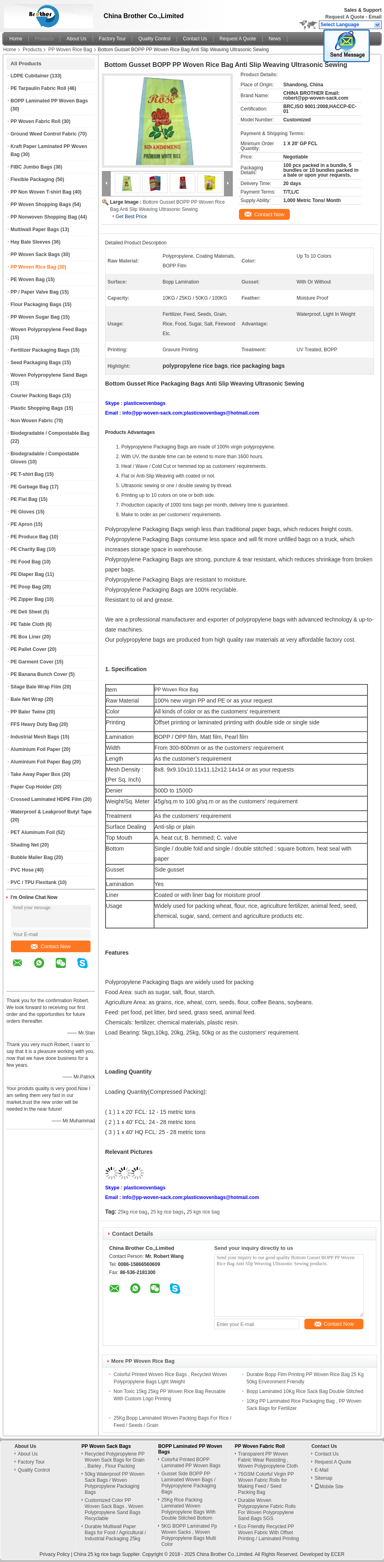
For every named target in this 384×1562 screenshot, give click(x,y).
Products (44, 39)
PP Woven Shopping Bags (41, 204)
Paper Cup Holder (31, 787)
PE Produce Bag (29, 537)
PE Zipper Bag (27, 599)
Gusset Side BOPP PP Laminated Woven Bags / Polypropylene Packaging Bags (188, 1483)
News (275, 39)
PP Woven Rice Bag (70, 49)
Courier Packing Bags (36, 395)
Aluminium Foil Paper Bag (41, 762)
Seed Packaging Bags (36, 362)
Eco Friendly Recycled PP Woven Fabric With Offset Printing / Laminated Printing (268, 1532)
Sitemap (323, 1478)
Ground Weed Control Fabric (44, 134)
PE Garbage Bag (30, 487)
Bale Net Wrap (27, 699)
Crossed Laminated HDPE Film (46, 799)
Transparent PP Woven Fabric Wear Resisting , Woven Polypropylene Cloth (268, 1460)
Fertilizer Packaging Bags (40, 350)
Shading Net (25, 845)
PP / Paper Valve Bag (35, 292)
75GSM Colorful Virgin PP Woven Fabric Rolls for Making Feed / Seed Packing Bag (266, 1483)
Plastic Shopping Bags (37, 408)
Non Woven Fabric (32, 420)
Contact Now (50, 946)
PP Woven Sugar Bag (35, 317)
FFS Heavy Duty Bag (34, 724)
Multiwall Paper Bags (35, 229)
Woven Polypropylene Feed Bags (49, 329)
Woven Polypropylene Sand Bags (49, 375)
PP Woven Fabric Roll (36, 121)
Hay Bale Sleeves (31, 242)
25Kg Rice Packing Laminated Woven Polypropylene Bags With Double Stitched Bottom (188, 1509)
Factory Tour (112, 39)
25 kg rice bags (166, 1212)
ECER (337, 1554)
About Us (76, 39)
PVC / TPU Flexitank (34, 882)
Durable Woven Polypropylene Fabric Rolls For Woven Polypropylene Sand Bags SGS (267, 1509)
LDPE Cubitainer (30, 76)
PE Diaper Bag (27, 574)
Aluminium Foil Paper (35, 749)
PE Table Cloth (27, 624)
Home (15, 39)
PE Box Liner (26, 637)
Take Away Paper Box (35, 774)
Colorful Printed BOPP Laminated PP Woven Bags (190, 1462)
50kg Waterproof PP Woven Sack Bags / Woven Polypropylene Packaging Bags (115, 1483)
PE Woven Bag (27, 279)
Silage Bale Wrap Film (36, 687)
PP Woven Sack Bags (35, 254)
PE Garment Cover (32, 662)
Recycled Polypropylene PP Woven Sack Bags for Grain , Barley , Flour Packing (115, 1460)
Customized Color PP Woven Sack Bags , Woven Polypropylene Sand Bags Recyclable (114, 1509)
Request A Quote (344, 17)
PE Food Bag (26, 562)
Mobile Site (328, 1486)
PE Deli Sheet (26, 612)
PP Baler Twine (28, 712)
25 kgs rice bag (203, 1212)
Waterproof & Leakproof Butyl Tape (51, 812)
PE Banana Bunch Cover (39, 674)
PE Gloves (22, 512)
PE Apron (21, 524)
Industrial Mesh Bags (35, 737)
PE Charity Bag (28, 549)
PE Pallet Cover (28, 649)
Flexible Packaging (32, 179)
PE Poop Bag (26, 587)
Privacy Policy (55, 1554)
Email (375, 17)
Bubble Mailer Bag (32, 857)
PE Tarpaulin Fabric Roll (38, 88)
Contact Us (195, 39)
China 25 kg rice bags (97, 1554)
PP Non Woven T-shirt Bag (41, 192)
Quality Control (154, 39)
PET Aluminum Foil (33, 832)
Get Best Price (131, 216)
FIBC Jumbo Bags (31, 167)
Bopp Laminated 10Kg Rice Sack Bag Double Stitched (305, 1391)
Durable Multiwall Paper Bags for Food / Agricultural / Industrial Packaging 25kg (115, 1532)
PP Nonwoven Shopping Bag (44, 217)
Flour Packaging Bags (36, 304)
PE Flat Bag (24, 499)
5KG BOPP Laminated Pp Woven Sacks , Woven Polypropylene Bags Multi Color (189, 1535)
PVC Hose (22, 870)
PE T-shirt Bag (27, 474)
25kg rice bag (132, 1212)
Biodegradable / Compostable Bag (50, 433)
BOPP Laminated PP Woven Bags (49, 101)
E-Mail (321, 1470)
